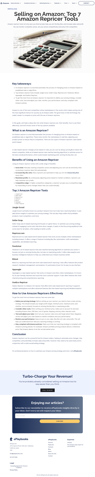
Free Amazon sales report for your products (75, 445)
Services (50, 442)
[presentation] (27, 422)
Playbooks (51, 444)
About (49, 451)
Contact (50, 456)
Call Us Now (47, 390)
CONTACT (86, 3)
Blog (49, 449)
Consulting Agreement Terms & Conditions (18, 466)
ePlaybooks (77, 351)
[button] (16, 3)
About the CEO (52, 453)
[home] (5, 3)
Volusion (69, 442)
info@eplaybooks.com (16, 453)
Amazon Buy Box (73, 173)
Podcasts (50, 447)
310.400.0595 (13, 457)
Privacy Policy (14, 470)
